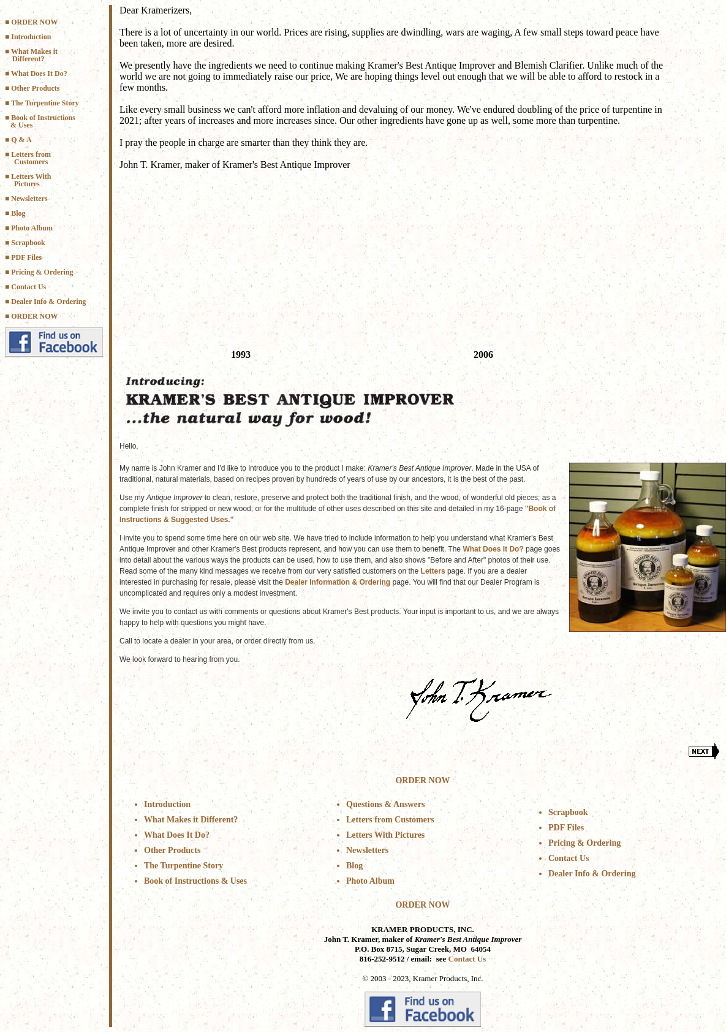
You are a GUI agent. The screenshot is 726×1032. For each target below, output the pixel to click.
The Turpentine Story (45, 103)
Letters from (31, 154)
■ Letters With (28, 176)
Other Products (35, 88)
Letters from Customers (390, 819)
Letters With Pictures (385, 835)
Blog (18, 213)
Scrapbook (28, 242)
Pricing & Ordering (42, 272)
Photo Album (32, 228)
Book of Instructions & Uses (195, 881)
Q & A (22, 139)
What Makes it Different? (191, 819)
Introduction (31, 36)
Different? (28, 59)
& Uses (21, 125)
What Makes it (34, 51)
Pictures (27, 184)
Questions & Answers (385, 804)
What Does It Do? (39, 73)
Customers (31, 161)
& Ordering (66, 301)
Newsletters (29, 198)
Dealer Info (29, 301)
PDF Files (26, 257)
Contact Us (28, 287)
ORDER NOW (34, 22)
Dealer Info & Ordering (591, 873)
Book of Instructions (43, 117)
